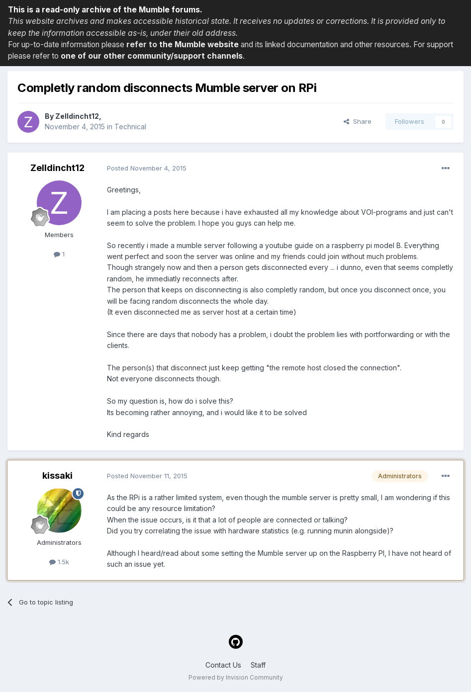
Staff (258, 665)
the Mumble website (199, 44)
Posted (147, 168)
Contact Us (223, 665)
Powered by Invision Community (235, 677)
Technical (130, 126)
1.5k (59, 562)
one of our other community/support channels (152, 56)
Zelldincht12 (77, 116)
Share (358, 121)
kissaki (57, 475)
